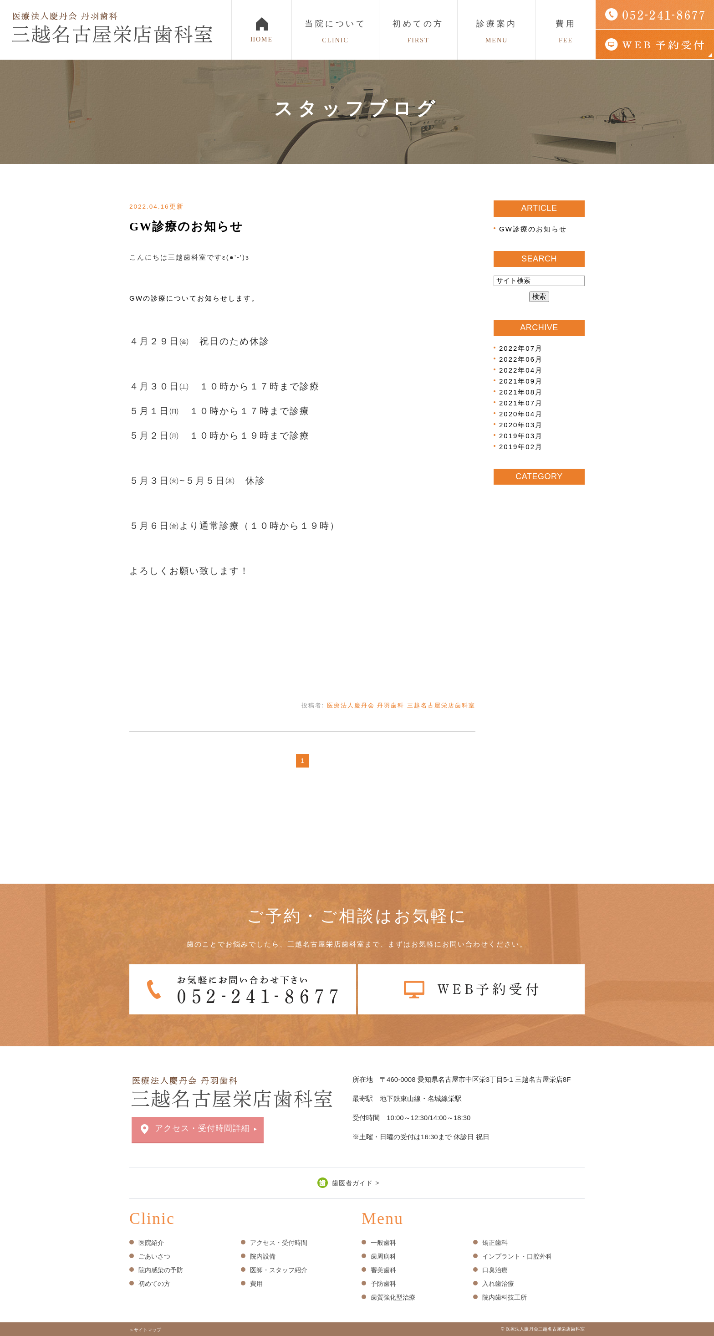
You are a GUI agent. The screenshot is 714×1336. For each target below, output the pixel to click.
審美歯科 (383, 1270)
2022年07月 (521, 348)
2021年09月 (521, 381)
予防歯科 (383, 1283)
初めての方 (418, 31)
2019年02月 (521, 446)
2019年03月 (521, 436)
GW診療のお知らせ (186, 226)
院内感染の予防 (160, 1270)
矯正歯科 (495, 1242)
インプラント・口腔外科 (517, 1256)
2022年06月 (521, 359)
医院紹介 (151, 1242)
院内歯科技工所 (504, 1297)
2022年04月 (521, 370)
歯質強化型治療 (393, 1297)
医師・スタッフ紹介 (278, 1270)
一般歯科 (383, 1242)
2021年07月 (521, 403)
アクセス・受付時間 (278, 1242)
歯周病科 (383, 1256)
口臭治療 (495, 1270)
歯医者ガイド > (355, 1183)
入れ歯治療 (498, 1283)
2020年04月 (521, 414)
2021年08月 (521, 392)
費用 (565, 31)
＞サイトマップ (145, 1329)
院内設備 (262, 1256)
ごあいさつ (154, 1256)
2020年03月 (521, 425)
